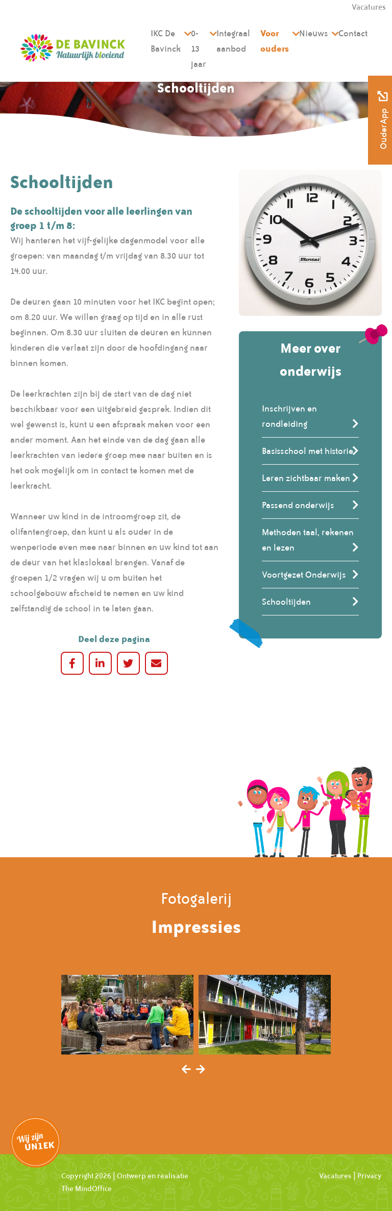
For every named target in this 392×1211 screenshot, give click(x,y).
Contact (353, 33)
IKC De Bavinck (166, 41)
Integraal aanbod (233, 41)
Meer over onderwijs (310, 359)
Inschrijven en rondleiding (289, 416)
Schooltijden (286, 601)
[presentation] (186, 1070)
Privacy (369, 1175)
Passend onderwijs (298, 505)
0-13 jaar (198, 49)
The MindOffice (86, 1188)
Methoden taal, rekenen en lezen (308, 540)
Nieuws (313, 33)
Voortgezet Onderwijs (304, 574)
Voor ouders (274, 41)
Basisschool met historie (307, 450)
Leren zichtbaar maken (306, 478)
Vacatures (335, 1175)
